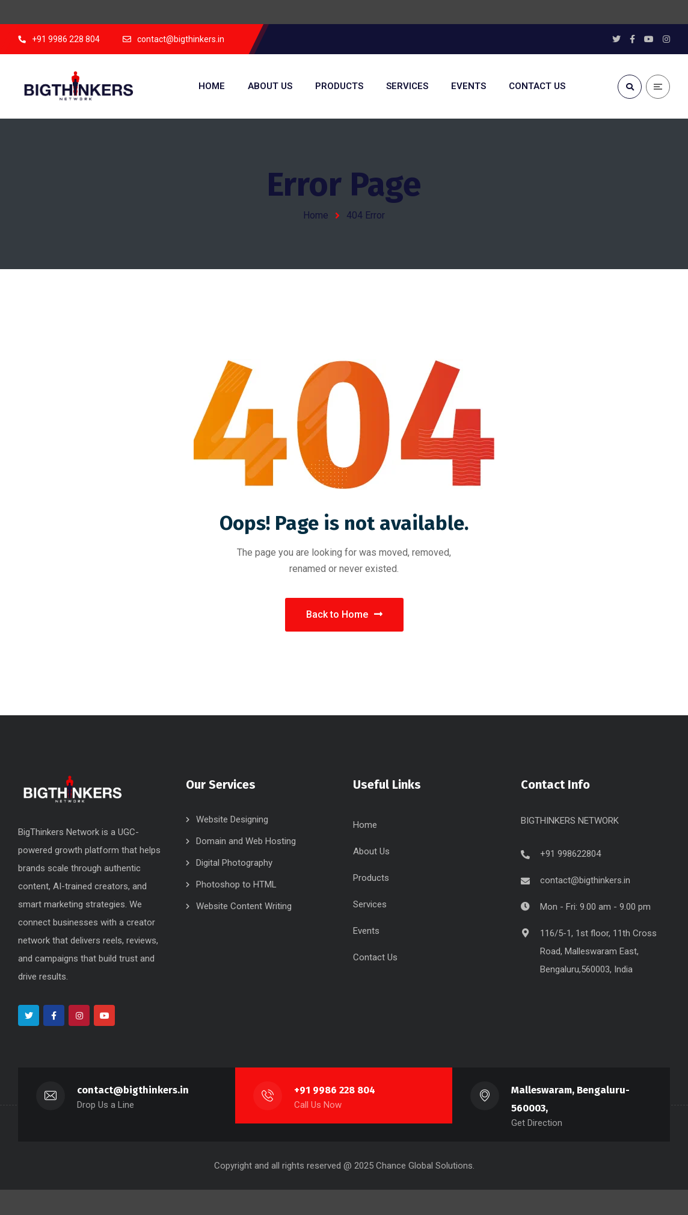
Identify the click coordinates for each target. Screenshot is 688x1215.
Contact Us (375, 958)
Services (370, 905)
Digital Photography (234, 864)
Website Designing (232, 820)
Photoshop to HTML (236, 885)
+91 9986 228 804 (335, 1091)
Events (366, 932)
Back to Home (344, 615)
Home (315, 215)
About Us (371, 852)
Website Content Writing (244, 907)
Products (371, 879)
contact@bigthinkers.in (585, 881)
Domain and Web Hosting (246, 842)
